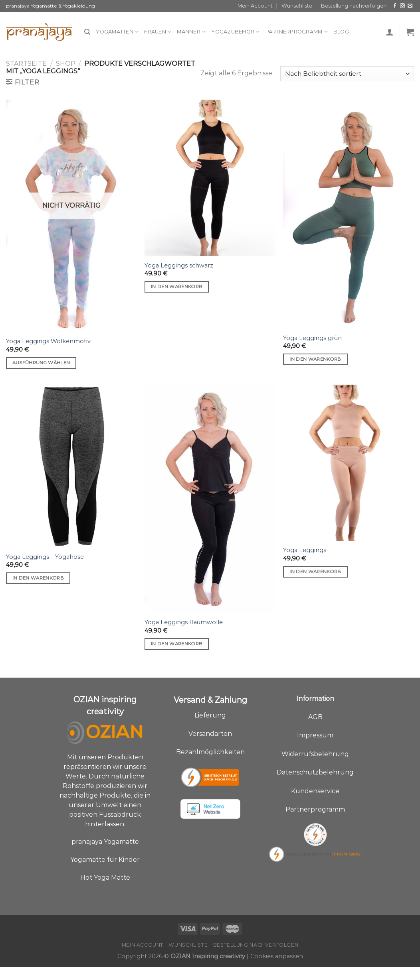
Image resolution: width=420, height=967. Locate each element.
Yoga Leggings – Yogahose (45, 556)
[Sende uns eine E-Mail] (410, 6)
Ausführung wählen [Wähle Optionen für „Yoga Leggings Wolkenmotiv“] (41, 363)
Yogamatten (117, 31)
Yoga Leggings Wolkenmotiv (48, 341)
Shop (65, 63)
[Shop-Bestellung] (347, 74)
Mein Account (255, 6)
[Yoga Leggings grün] (348, 214)
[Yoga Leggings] (348, 463)
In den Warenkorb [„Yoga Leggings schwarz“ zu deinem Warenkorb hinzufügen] (177, 286)
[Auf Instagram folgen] (402, 6)
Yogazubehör (235, 31)
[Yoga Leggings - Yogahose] (71, 466)
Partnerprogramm (296, 31)
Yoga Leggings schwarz (179, 265)
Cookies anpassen (276, 956)
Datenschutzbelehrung (315, 772)
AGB (315, 717)
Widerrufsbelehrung (315, 754)
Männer (191, 31)
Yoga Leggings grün (312, 338)
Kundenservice (315, 791)
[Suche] (87, 31)
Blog (341, 32)
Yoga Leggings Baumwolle (184, 622)
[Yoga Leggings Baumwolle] (210, 499)
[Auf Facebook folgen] (394, 6)
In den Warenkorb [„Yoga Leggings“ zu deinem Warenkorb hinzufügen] (315, 571)
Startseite (26, 63)
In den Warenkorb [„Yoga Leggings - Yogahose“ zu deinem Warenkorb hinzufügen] (38, 578)
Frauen (157, 31)
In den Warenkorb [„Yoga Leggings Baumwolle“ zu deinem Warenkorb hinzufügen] (177, 644)
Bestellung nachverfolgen (353, 6)
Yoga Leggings (304, 550)
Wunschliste (296, 6)
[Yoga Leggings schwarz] (210, 178)
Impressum (315, 735)
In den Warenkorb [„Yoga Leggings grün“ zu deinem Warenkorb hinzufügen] (315, 359)
